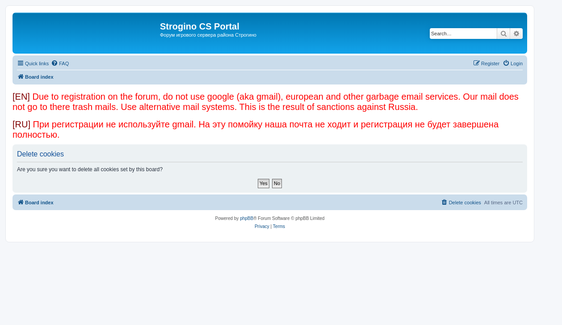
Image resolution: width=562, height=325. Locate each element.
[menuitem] (60, 63)
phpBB (246, 218)
